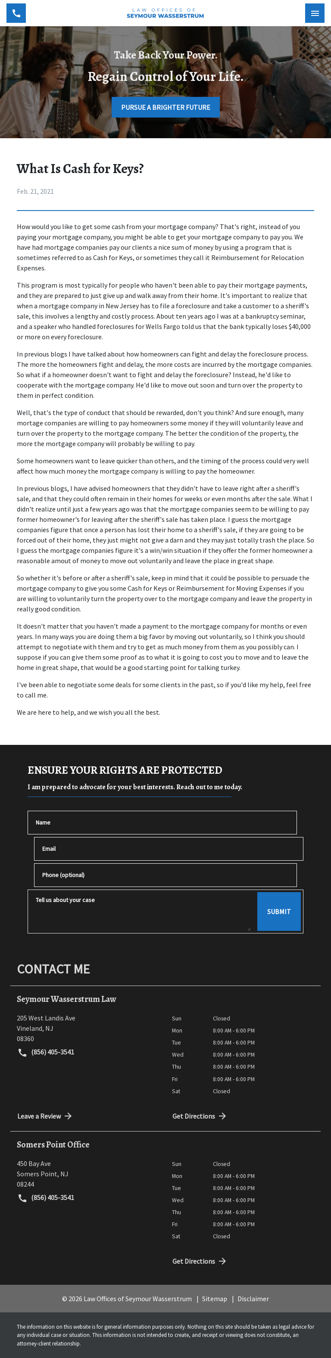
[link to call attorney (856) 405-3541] (16, 13)
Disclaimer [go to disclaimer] (253, 1298)
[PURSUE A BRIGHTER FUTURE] (166, 107)
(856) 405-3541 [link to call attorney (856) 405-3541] (45, 1053)
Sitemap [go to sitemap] (214, 1298)
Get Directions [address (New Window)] (200, 1116)
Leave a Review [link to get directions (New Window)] (45, 1116)
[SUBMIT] (279, 911)
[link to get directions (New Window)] (88, 1028)
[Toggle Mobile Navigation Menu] (315, 13)
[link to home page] (165, 13)
